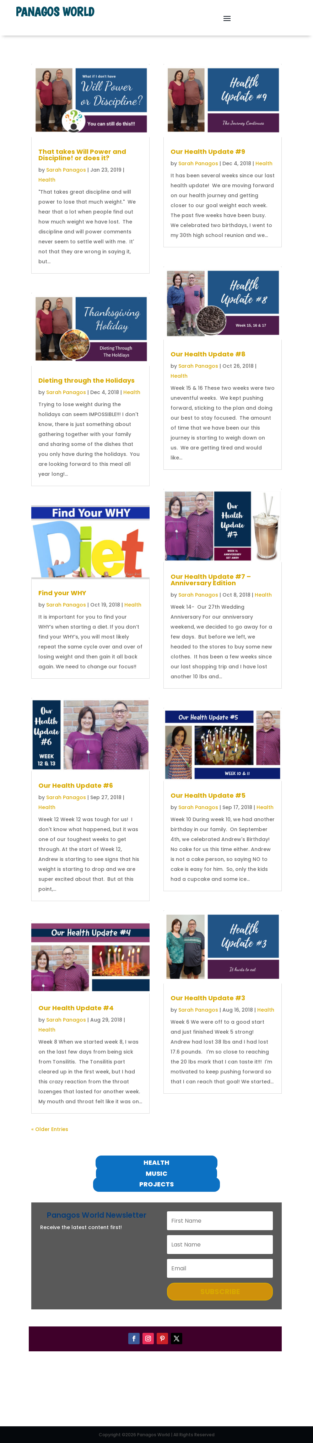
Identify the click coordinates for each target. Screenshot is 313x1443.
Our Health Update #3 (208, 998)
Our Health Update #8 (208, 354)
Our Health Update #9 (208, 151)
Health (46, 179)
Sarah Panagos (66, 169)
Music (156, 1173)
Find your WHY (62, 592)
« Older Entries (49, 1129)
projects (156, 1184)
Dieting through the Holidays (86, 380)
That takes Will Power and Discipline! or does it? (82, 154)
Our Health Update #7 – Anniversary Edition (211, 579)
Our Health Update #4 (76, 1007)
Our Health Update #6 (75, 785)
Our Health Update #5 (208, 795)
